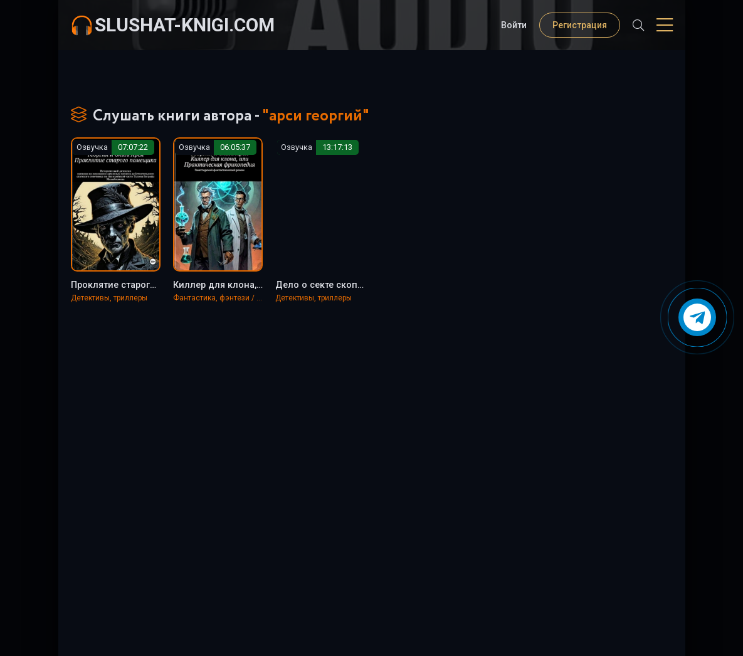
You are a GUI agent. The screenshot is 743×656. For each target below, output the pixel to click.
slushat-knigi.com (185, 25)
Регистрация (579, 25)
